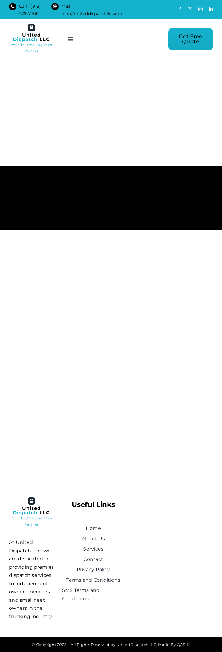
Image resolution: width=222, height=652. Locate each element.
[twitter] (190, 9)
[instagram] (200, 9)
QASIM (183, 644)
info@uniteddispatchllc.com (92, 13)
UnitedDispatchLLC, (136, 644)
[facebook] (180, 9)
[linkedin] (211, 9)
